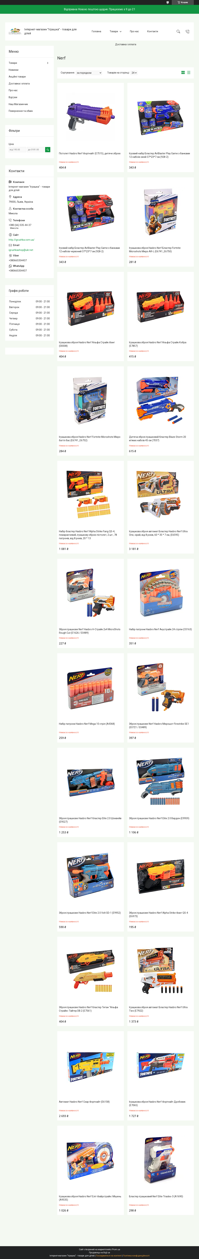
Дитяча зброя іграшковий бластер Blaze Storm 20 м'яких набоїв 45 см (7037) (157, 439)
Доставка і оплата (125, 44)
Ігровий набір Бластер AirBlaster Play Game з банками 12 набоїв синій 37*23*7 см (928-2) (159, 155)
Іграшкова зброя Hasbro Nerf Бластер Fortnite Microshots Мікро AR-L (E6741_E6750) (155, 250)
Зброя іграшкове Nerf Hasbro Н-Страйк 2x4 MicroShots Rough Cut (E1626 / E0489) (89, 631)
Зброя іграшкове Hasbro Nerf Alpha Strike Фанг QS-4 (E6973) (158, 914)
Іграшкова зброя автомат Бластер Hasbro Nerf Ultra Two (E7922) (158, 1009)
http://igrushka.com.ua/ (22, 239)
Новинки (13, 69)
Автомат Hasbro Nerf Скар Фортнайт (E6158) (84, 1101)
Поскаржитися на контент (108, 1255)
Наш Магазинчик (18, 104)
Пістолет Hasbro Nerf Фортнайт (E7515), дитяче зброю (90, 153)
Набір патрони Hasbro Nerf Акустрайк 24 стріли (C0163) (160, 629)
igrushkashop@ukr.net (21, 250)
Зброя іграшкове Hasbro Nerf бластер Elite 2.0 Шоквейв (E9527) (90, 820)
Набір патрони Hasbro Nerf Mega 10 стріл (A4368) (87, 723)
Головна (96, 31)
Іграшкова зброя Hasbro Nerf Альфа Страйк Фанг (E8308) (87, 344)
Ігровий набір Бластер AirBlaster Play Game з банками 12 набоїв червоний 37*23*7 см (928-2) (89, 250)
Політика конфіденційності (136, 1255)
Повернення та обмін (21, 111)
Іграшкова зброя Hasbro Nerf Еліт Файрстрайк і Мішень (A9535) (90, 1198)
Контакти (152, 31)
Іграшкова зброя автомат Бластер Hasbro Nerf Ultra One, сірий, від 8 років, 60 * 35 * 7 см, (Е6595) (158, 533)
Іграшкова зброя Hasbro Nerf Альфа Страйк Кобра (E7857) (157, 344)
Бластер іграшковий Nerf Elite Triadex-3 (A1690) (156, 1196)
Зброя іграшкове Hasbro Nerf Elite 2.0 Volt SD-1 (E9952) (90, 912)
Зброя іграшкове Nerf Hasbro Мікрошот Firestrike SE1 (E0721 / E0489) (159, 725)
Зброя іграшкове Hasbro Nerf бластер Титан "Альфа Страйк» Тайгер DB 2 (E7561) (88, 1009)
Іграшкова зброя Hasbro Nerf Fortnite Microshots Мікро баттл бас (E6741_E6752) (89, 439)
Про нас (134, 31)
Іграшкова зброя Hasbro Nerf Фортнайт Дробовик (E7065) (157, 1103)
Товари (114, 31)
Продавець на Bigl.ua (99, 1252)
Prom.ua (116, 1249)
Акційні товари (17, 76)
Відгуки (13, 97)
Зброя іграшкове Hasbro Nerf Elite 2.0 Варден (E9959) (159, 818)
